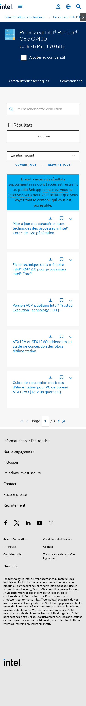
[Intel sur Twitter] (17, 524)
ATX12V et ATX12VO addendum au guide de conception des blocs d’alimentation (42, 346)
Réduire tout (59, 165)
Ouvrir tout (25, 165)
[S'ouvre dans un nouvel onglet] (50, 218)
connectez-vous (55, 189)
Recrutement (14, 505)
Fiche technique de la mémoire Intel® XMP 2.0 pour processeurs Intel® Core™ (39, 269)
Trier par (43, 136)
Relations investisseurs (22, 473)
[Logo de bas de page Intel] (12, 662)
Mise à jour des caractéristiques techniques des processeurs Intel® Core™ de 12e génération (41, 228)
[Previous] (27, 421)
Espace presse (15, 494)
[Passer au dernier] (64, 421)
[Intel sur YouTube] (40, 524)
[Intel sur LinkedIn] (28, 524)
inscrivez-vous (20, 195)
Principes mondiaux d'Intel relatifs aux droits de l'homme (38, 611)
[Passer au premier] (22, 421)
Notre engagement (19, 451)
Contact (9, 484)
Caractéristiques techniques (29, 81)
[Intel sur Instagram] (51, 524)
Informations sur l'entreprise (26, 441)
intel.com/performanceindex (22, 599)
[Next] (59, 421)
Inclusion (10, 462)
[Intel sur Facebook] (5, 524)
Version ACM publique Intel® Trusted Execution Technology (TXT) (43, 307)
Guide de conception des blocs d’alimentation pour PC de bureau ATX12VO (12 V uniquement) (40, 387)
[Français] (68, 6)
